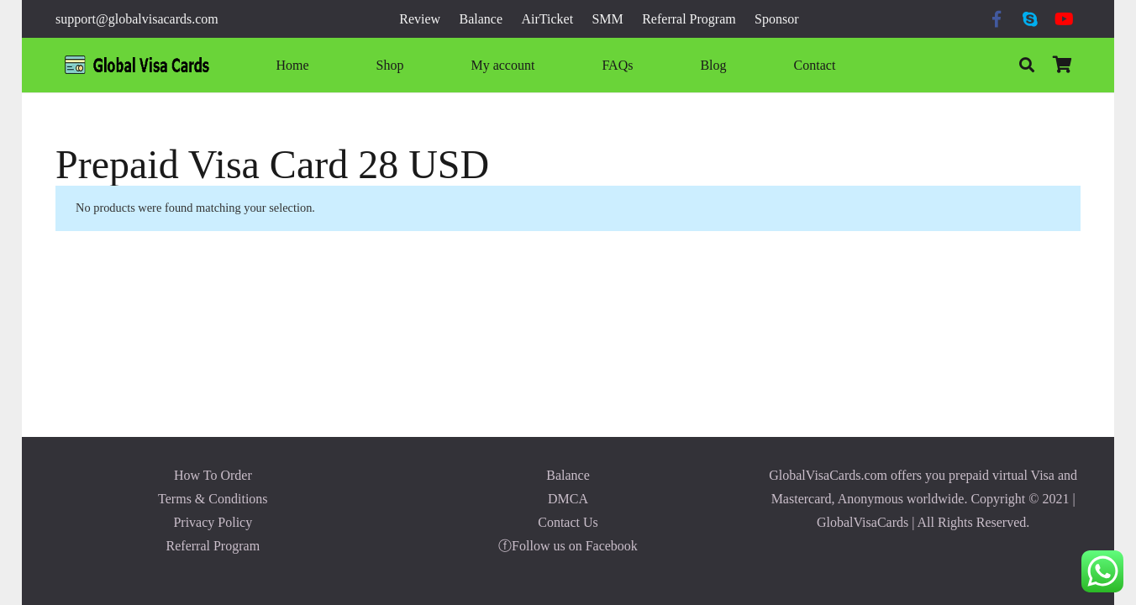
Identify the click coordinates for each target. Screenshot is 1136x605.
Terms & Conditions (212, 499)
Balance (568, 475)
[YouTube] (1064, 19)
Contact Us (568, 522)
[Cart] (1062, 65)
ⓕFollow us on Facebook (568, 546)
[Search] (1027, 65)
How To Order (213, 475)
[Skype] (1030, 19)
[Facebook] (996, 19)
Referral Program (213, 546)
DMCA (568, 499)
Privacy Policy (212, 522)
